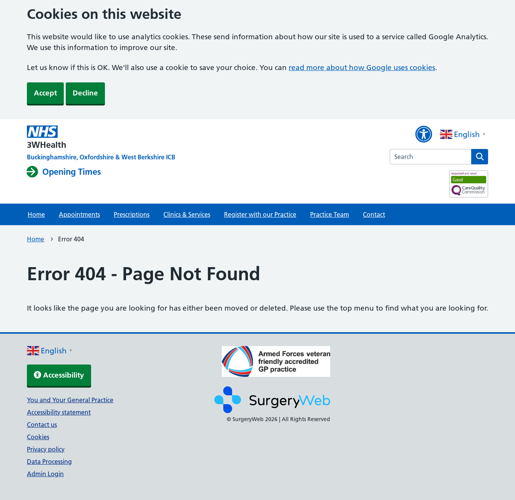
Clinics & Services (186, 214)
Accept (45, 93)
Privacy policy (46, 449)
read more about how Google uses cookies (362, 67)
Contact (374, 214)
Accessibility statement (59, 412)
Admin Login (45, 474)
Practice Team (329, 214)
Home (36, 214)
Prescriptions (132, 214)
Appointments (79, 214)
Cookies (38, 437)
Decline (85, 93)
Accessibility (59, 375)
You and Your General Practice (70, 400)
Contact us (42, 424)
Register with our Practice (260, 214)
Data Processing (49, 461)
